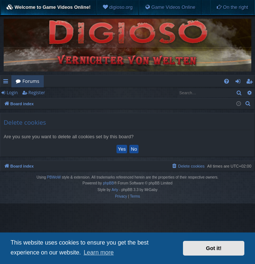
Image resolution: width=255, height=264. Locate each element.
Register (36, 92)
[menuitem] (118, 7)
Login (12, 92)
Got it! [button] (214, 248)
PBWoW (54, 177)
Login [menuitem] (239, 82)
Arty (115, 190)
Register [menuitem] (251, 82)
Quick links (7, 82)
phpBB (108, 183)
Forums (30, 81)
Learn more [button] (99, 252)
